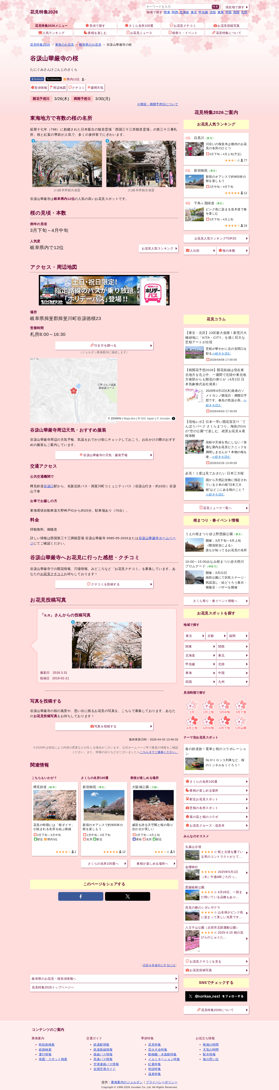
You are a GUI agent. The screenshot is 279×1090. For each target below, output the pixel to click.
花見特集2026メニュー (51, 25)
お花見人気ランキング (157, 248)
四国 (236, 12)
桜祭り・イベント (182, 33)
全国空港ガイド (105, 1069)
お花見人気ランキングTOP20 (215, 238)
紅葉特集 (154, 1064)
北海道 (184, 12)
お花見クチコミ (183, 25)
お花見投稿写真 (227, 25)
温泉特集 (154, 1074)
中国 (228, 12)
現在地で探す (235, 7)
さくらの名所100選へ (103, 863)
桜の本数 (227, 250)
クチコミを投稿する (103, 584)
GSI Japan (148, 418)
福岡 (232, 636)
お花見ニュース (139, 33)
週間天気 (95, 87)
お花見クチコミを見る (203, 961)
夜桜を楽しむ (95, 33)
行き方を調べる (103, 345)
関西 (175, 12)
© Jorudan (163, 418)
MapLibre (130, 418)
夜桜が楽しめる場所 (202, 790)
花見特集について (226, 33)
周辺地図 (58, 87)
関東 (167, 12)
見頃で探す (95, 25)
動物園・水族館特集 (162, 1054)
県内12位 (71, 79)
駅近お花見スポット (202, 799)
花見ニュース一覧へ (215, 508)
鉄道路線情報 (103, 1049)
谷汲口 (49, 486)
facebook (37, 79)
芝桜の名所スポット (202, 808)
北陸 (213, 12)
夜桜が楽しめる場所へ (152, 863)
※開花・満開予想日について (157, 104)
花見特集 (154, 1044)
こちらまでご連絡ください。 (159, 752)
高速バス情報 (103, 1059)
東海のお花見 (64, 44)
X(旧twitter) (54, 79)
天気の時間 (211, 1049)
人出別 (192, 250)
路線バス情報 (103, 1054)
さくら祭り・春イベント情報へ (215, 601)
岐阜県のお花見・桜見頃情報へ (54, 978)
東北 (194, 12)
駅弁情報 (209, 1054)
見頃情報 (39, 87)
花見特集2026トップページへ (53, 987)
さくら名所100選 (139, 25)
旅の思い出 (211, 1059)
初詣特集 (154, 1069)
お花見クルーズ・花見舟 (205, 825)
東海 (221, 12)
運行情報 (45, 1054)
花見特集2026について (215, 1010)
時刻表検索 (47, 1044)
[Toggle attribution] (173, 418)
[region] (104, 390)
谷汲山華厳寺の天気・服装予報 (103, 455)
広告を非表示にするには (159, 965)
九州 (244, 12)
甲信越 (203, 12)
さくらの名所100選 (201, 781)
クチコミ (76, 87)
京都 (211, 636)
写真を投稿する (103, 726)
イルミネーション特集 (164, 1059)
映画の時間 (211, 1044)
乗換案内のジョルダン (127, 1082)
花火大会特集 (157, 1049)
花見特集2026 (44, 12)
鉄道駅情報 (101, 1044)
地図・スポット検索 (53, 1059)
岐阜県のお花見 (90, 44)
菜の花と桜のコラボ (202, 817)
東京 (189, 636)
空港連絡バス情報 (106, 1064)
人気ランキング (52, 33)
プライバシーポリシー (161, 1082)
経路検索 (45, 1049)
